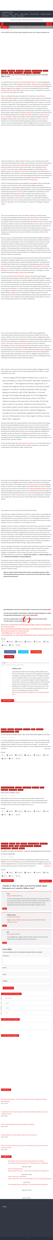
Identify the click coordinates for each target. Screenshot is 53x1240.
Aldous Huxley (27, 112)
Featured (45, 70)
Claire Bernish (12, 737)
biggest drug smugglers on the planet (18, 88)
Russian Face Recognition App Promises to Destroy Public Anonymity (8, 881)
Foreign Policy (18, 729)
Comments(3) (19, 79)
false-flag (40, 351)
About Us (4, 14)
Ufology (3, 90)
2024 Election (4, 843)
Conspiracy (28, 70)
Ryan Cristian (37, 846)
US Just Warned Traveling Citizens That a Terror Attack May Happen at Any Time (25, 734)
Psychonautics (27, 72)
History (11, 72)
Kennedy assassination (21, 165)
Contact (11, 14)
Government (5, 72)
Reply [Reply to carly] (4, 908)
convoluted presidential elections (27, 82)
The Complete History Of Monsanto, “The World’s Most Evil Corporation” (28, 1184)
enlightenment (15, 290)
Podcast (11, 846)
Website (5, 981)
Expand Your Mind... (37, 70)
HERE (49, 609)
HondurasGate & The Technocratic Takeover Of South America (19, 1135)
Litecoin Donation (34, 14)
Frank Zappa (34, 663)
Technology (15, 848)
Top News (4, 70)
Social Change (36, 72)
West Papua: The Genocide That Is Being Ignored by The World (26, 1161)
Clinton (46, 232)
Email (5, 974)
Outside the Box (18, 72)
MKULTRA (27, 115)
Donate (16, 14)
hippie (39, 663)
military (8, 665)
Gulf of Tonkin (23, 349)
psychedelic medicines (18, 272)
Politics (33, 729)
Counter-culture (26, 663)
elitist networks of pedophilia (40, 84)
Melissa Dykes (12, 795)
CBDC (17, 843)
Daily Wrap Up (43, 843)
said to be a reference (25, 343)
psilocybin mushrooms (21, 171)
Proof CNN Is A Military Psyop (10, 793)
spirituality (11, 202)
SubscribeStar (5, 16)
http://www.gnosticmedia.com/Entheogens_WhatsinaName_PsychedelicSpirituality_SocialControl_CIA (26, 629)
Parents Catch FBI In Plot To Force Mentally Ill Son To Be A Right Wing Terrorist (30, 1179)
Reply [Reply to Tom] (4, 943)
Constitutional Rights (33, 843)
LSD (20, 191)
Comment (6, 956)
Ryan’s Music (21, 16)
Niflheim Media (11, 915)
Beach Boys (18, 663)
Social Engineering (5, 848)
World (17, 731)
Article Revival (19, 70)
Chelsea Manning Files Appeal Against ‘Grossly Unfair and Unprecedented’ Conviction (46, 881)
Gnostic (18, 196)
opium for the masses (33, 219)
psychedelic (20, 665)
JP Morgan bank (32, 179)
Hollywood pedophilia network (37, 488)
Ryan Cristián (11, 856)
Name (5, 968)
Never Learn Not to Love (29, 443)
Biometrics (12, 843)
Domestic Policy (27, 787)
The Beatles (8, 117)
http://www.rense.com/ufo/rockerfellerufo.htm (21, 635)
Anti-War (12, 663)
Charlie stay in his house (36, 484)
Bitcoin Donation (24, 14)
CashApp (13, 16)
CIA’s (19, 115)
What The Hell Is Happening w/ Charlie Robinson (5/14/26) (17, 1124)
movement (14, 665)
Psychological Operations (7, 731)
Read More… (47, 749)
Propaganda (40, 729)
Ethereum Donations (46, 14)
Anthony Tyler (11, 70)
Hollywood (44, 663)
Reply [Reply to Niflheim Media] (4, 925)
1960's (7, 663)
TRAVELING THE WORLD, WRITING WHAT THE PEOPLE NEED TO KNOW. (26, 19)
